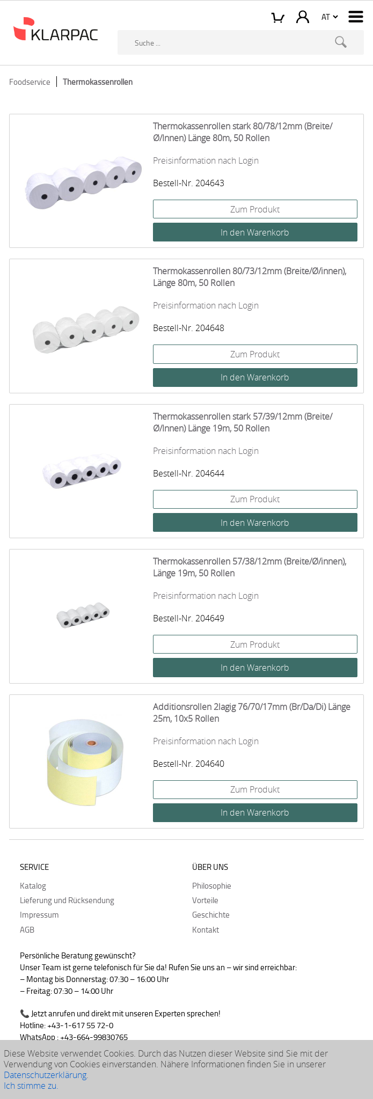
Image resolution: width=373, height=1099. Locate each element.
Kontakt (205, 929)
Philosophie (211, 885)
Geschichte (211, 914)
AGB (27, 929)
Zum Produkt (255, 209)
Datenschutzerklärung (45, 1075)
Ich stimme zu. (31, 1085)
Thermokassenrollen (98, 81)
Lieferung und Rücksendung (67, 900)
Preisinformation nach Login (206, 160)
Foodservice (29, 81)
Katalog (33, 885)
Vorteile (205, 900)
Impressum (39, 914)
